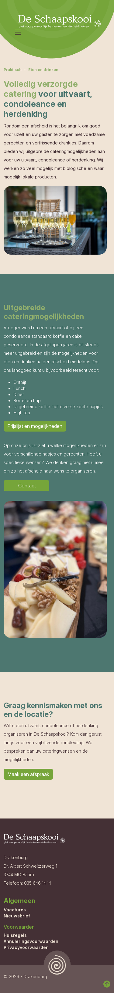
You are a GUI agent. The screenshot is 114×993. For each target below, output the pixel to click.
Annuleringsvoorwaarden (31, 941)
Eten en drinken (43, 69)
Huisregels (15, 935)
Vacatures (15, 909)
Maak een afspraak (28, 774)
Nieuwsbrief (17, 915)
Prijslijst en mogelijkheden (34, 426)
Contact (26, 486)
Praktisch (13, 69)
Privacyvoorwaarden (26, 947)
